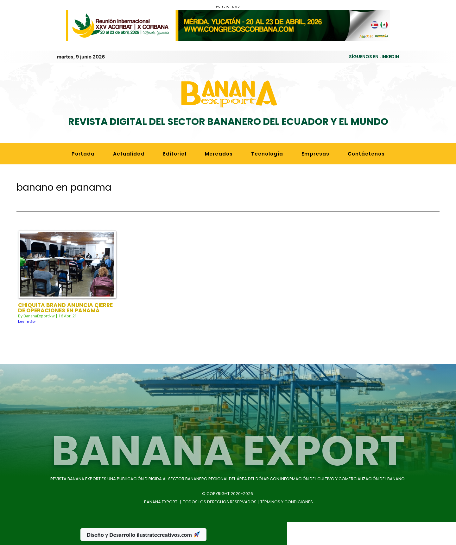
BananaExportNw (38, 303)
